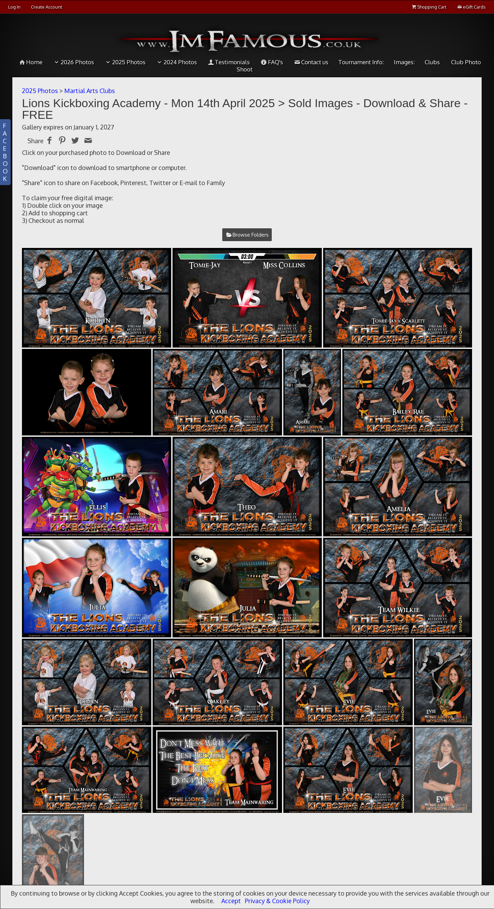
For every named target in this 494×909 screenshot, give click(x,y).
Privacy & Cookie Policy (277, 901)
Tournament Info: (361, 62)
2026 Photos (73, 62)
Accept (231, 901)
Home (30, 62)
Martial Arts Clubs (89, 90)
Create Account (46, 7)
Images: (404, 62)
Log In (14, 7)
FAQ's (271, 62)
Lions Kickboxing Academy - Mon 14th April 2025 (148, 103)
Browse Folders (251, 234)
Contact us (310, 62)
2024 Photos (176, 62)
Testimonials (228, 62)
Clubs (432, 62)
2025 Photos (124, 62)
